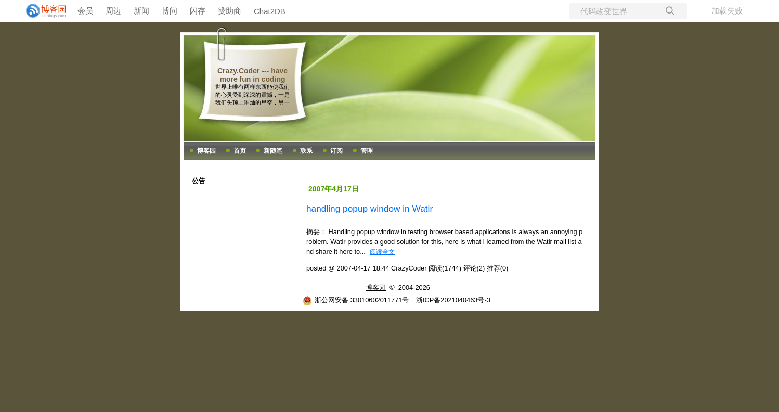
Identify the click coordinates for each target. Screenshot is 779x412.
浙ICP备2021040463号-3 (453, 300)
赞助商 (229, 10)
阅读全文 (382, 252)
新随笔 (273, 150)
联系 (306, 150)
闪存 (197, 10)
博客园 (206, 150)
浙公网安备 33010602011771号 (356, 300)
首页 (239, 150)
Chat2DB (269, 11)
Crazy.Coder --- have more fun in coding (252, 75)
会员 (85, 10)
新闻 (141, 10)
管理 (366, 150)
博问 (169, 10)
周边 (113, 10)
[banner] (41, 11)
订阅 (336, 150)
